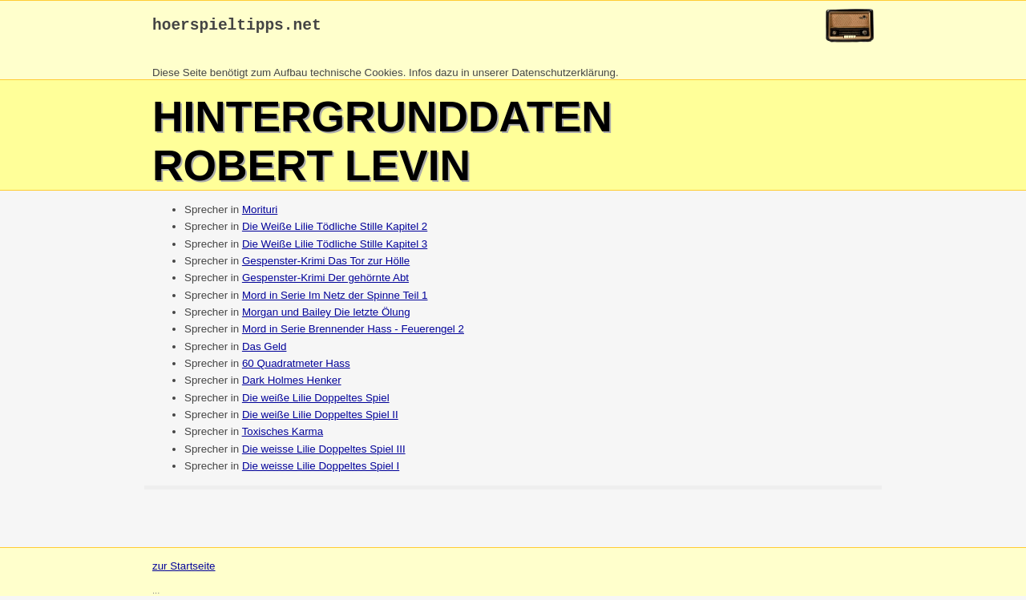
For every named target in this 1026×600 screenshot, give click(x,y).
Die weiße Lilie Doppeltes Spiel (316, 402)
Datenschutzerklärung (563, 76)
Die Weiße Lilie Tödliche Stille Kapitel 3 (334, 248)
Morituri (259, 213)
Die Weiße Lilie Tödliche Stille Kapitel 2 (334, 230)
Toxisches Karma (282, 435)
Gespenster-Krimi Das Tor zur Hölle (326, 265)
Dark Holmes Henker (291, 384)
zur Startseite (184, 570)
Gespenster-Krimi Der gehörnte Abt (325, 282)
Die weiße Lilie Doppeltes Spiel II (320, 419)
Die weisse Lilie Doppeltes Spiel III (324, 453)
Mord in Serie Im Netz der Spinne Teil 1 (335, 299)
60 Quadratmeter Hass (296, 367)
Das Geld (264, 350)
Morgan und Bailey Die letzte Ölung (326, 316)
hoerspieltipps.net (236, 27)
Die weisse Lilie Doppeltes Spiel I (320, 470)
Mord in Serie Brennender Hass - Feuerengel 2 (353, 333)
